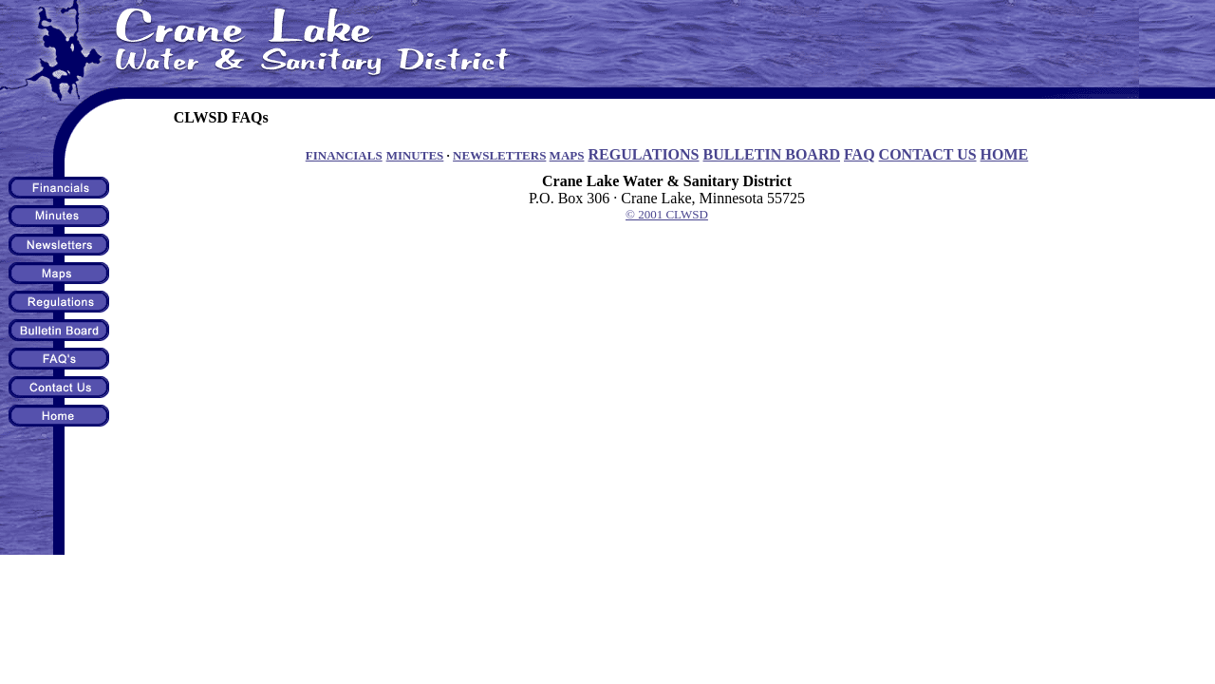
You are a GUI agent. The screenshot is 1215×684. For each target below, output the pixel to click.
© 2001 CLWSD (667, 214)
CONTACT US (928, 154)
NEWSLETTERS (499, 155)
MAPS (567, 155)
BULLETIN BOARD (771, 154)
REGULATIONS (643, 154)
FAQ (859, 154)
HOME (1005, 154)
